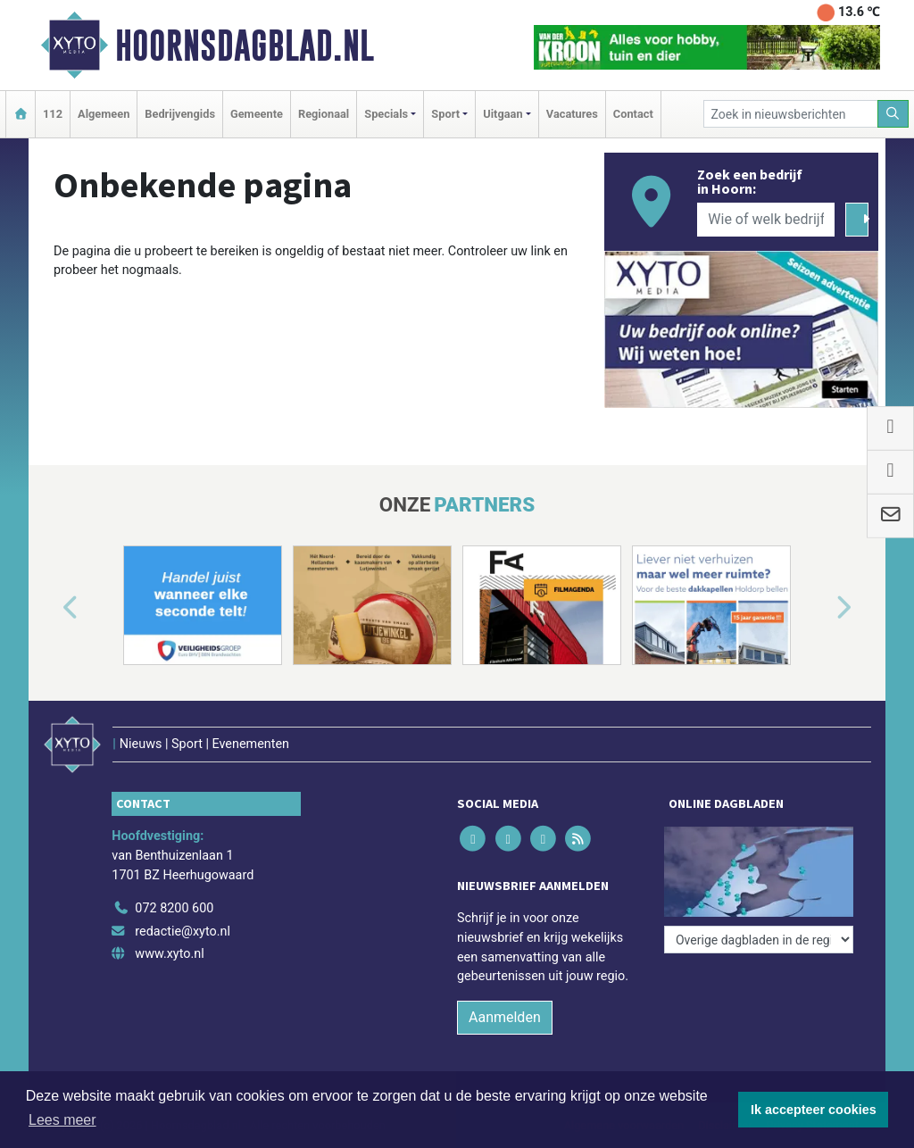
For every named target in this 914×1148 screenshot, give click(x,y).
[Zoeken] (893, 114)
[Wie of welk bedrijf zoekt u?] (766, 220)
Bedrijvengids (180, 114)
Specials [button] (386, 114)
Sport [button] (445, 114)
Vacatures (572, 114)
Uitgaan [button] (502, 114)
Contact (633, 114)
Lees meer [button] (62, 1119)
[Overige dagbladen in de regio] (758, 939)
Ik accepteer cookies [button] (814, 1109)
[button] (50, 609)
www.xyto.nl (169, 953)
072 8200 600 (174, 908)
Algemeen (103, 114)
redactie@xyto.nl (182, 931)
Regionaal (323, 114)
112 (52, 114)
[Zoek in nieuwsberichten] (790, 114)
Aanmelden (505, 1017)
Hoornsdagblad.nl (244, 45)
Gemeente (256, 114)
